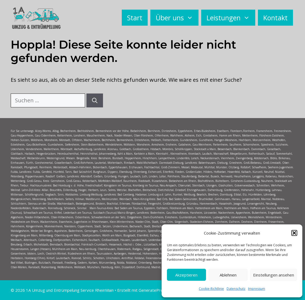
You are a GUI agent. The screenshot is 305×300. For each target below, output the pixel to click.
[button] (294, 233)
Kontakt (275, 17)
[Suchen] (94, 100)
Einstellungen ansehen (273, 275)
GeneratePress (153, 290)
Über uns (177, 18)
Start (134, 17)
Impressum (256, 288)
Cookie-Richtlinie (211, 288)
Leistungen (231, 18)
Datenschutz (236, 288)
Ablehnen (228, 275)
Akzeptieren (186, 275)
